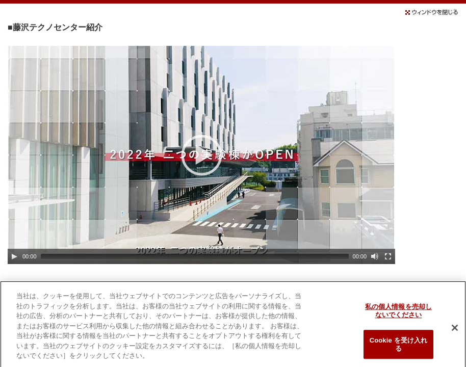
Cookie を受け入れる (399, 347)
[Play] (14, 256)
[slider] (195, 256)
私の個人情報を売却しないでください (398, 313)
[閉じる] (455, 330)
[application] (201, 155)
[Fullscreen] (388, 256)
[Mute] (375, 256)
